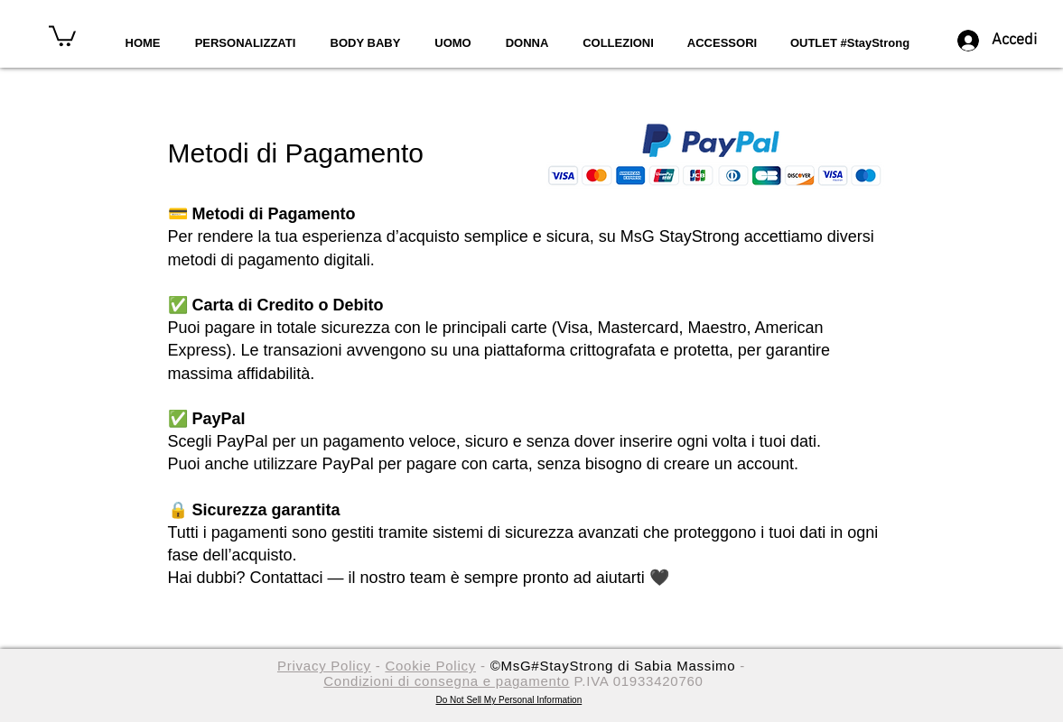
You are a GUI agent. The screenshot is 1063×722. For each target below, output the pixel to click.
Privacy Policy (324, 665)
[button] (62, 34)
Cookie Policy (430, 665)
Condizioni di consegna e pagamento (446, 681)
